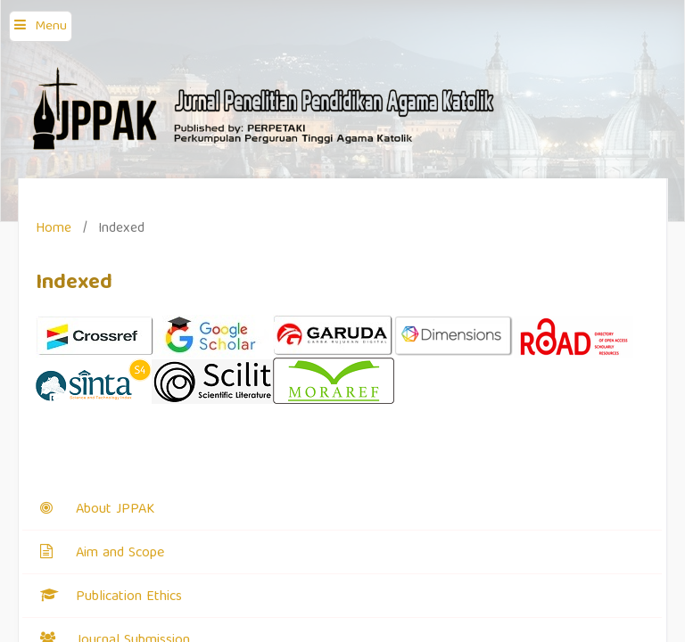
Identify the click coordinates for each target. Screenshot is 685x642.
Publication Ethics (129, 597)
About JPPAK (115, 510)
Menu (51, 26)
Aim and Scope (120, 553)
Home (53, 228)
